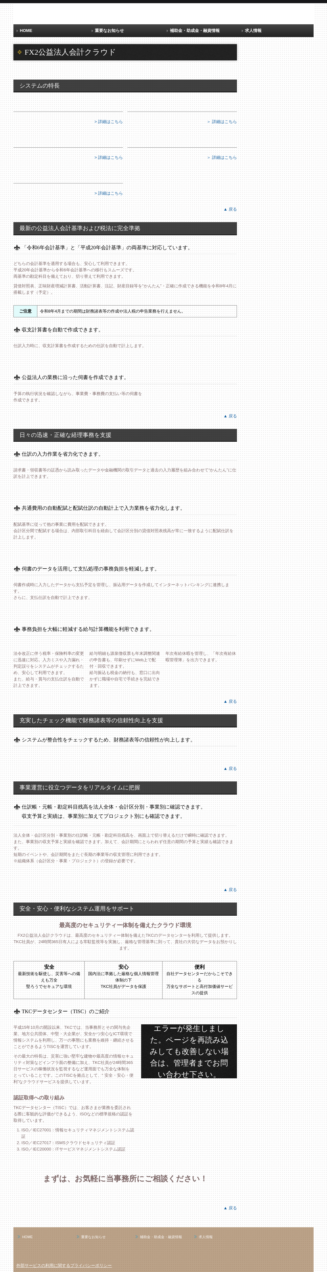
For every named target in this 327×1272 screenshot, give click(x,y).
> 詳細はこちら (109, 121)
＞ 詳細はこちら (222, 121)
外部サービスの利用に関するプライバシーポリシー (64, 1265)
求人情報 (253, 30)
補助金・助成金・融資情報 (195, 30)
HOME (26, 30)
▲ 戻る (230, 209)
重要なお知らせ (109, 30)
